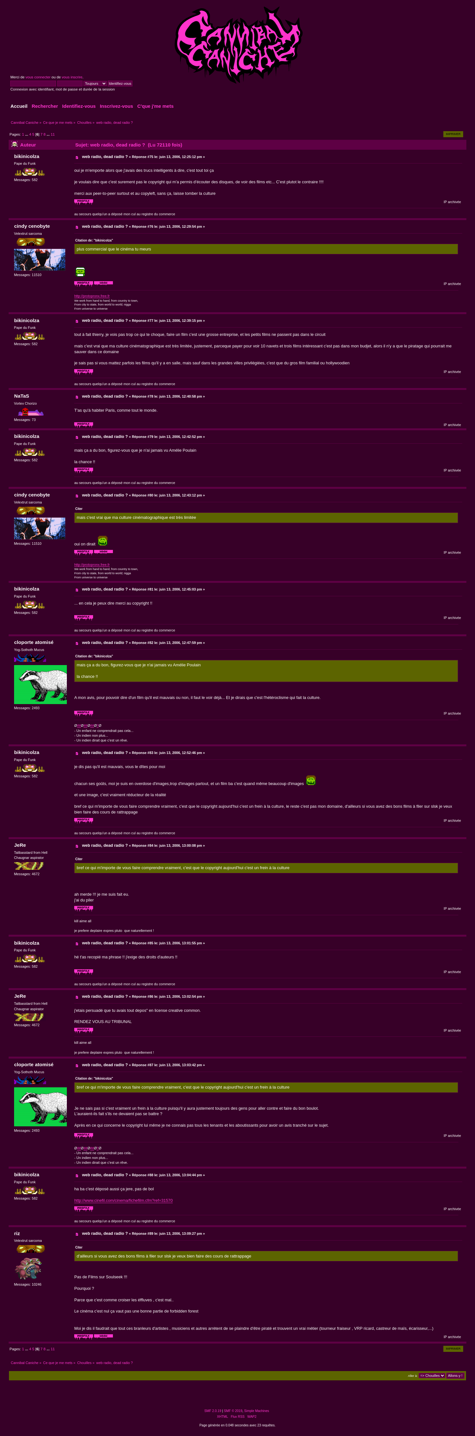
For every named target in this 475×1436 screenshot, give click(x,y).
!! (98, 725)
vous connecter (38, 77)
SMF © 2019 (233, 1411)
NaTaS (21, 396)
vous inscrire (72, 77)
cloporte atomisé (33, 642)
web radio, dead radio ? (105, 156)
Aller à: (412, 1375)
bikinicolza (26, 156)
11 (53, 134)
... (27, 134)
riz (17, 1233)
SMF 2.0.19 (212, 1411)
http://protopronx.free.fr (92, 296)
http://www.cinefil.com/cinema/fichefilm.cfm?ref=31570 (123, 1200)
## (79, 725)
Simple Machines (256, 1411)
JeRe (20, 845)
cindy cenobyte (32, 226)
